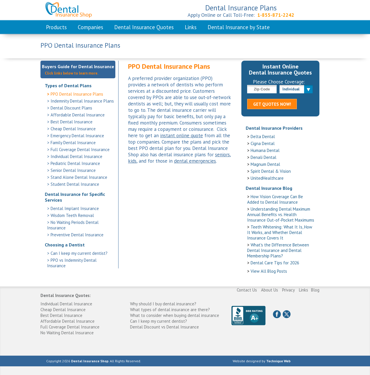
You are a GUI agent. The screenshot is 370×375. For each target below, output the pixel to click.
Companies (90, 27)
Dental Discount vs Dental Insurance (164, 327)
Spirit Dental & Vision (271, 171)
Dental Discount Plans (71, 108)
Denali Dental (263, 157)
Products (56, 27)
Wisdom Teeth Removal (72, 215)
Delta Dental (263, 136)
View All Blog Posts (269, 271)
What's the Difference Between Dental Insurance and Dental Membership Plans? (278, 250)
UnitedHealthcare (267, 178)
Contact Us (247, 290)
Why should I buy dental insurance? (163, 304)
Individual (290, 89)
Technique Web (278, 361)
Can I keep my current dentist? (79, 253)
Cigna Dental (263, 143)
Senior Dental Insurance (73, 170)
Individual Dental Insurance (76, 156)
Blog (315, 290)
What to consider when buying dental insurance (174, 315)
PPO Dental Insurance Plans (77, 94)
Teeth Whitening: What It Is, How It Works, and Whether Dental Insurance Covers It (279, 232)
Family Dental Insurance (73, 142)
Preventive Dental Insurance (77, 234)
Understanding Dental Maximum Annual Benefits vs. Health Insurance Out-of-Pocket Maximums (280, 214)
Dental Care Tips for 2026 (275, 263)
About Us (269, 290)
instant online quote (181, 135)
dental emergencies (195, 161)
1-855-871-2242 (275, 15)
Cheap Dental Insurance (73, 128)
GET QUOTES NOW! (272, 104)
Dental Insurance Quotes (144, 27)
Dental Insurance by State (239, 27)
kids (132, 161)
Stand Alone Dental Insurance (79, 177)
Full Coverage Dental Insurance (80, 149)
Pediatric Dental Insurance (75, 163)
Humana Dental (265, 150)
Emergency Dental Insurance (77, 135)
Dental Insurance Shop (89, 361)
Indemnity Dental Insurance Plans (82, 101)
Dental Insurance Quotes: (65, 295)
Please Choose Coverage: (279, 82)
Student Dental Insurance (75, 184)
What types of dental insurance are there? (170, 309)
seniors (222, 154)
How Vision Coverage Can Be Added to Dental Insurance (275, 199)
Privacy (288, 290)
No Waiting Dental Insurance (67, 332)
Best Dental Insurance (71, 122)
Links (191, 27)
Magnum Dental (265, 164)
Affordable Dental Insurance (78, 115)
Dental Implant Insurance (75, 208)
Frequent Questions (69, 41)
